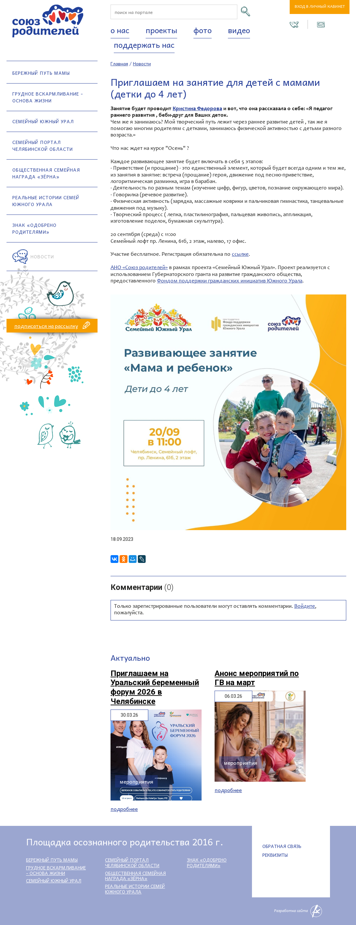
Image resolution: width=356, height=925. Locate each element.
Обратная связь (281, 846)
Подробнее (124, 809)
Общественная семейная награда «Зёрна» (46, 173)
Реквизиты (275, 854)
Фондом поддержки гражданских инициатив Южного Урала (229, 281)
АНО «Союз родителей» (139, 268)
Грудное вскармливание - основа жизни (47, 97)
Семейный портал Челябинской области (42, 145)
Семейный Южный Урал (43, 121)
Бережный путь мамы (41, 72)
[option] (228, 412)
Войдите (304, 606)
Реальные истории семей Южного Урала (45, 201)
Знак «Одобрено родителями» (34, 228)
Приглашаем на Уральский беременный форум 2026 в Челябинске (155, 687)
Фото (202, 30)
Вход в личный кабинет (320, 7)
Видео (239, 30)
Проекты (161, 30)
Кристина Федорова (197, 109)
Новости (42, 256)
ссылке (240, 254)
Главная (119, 63)
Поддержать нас (144, 44)
